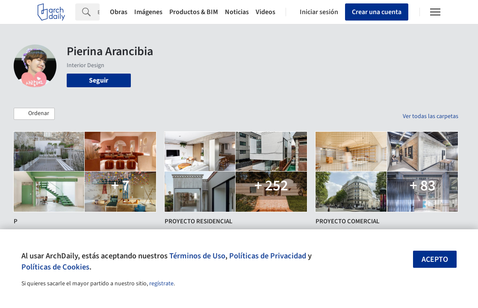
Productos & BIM (193, 12)
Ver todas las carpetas (430, 116)
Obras (118, 12)
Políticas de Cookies (55, 266)
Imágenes (148, 12)
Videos (265, 12)
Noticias (237, 12)
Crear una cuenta (376, 12)
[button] (34, 114)
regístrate (161, 283)
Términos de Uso (197, 255)
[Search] (98, 12)
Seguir (98, 80)
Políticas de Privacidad (267, 255)
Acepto (435, 259)
